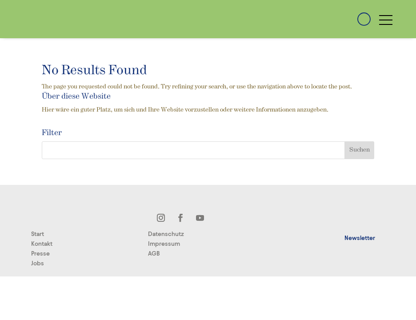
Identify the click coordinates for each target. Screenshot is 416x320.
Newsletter (359, 238)
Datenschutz (166, 234)
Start (37, 234)
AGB (154, 253)
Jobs (37, 263)
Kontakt (41, 243)
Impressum (164, 243)
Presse (40, 253)
